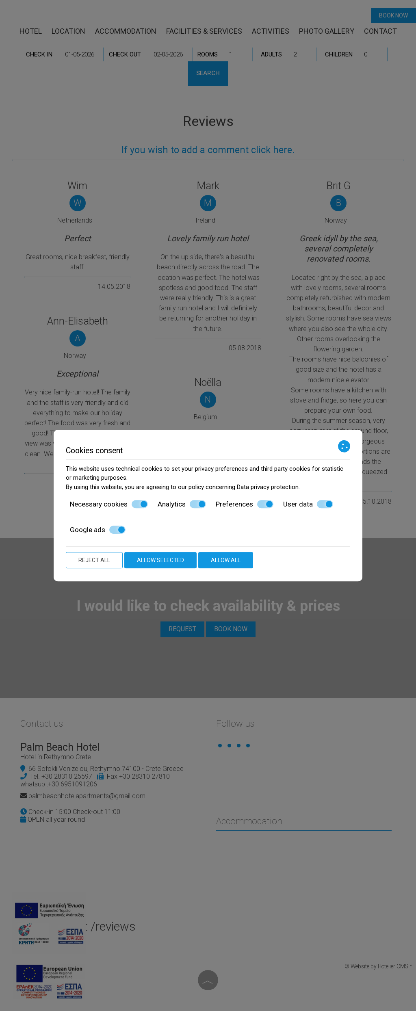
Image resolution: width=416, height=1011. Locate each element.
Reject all (94, 560)
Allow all (225, 560)
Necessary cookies (109, 504)
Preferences (244, 504)
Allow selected (160, 560)
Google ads (98, 530)
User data (308, 504)
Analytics (182, 504)
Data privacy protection (268, 487)
